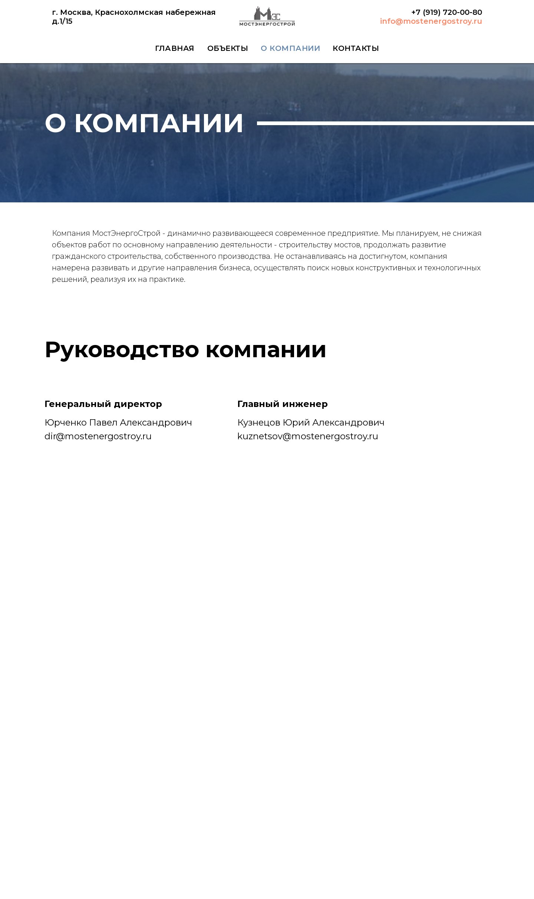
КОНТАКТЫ (356, 48)
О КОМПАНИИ (290, 48)
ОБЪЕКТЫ (227, 48)
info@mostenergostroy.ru (431, 21)
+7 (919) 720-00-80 (446, 12)
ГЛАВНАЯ (175, 48)
